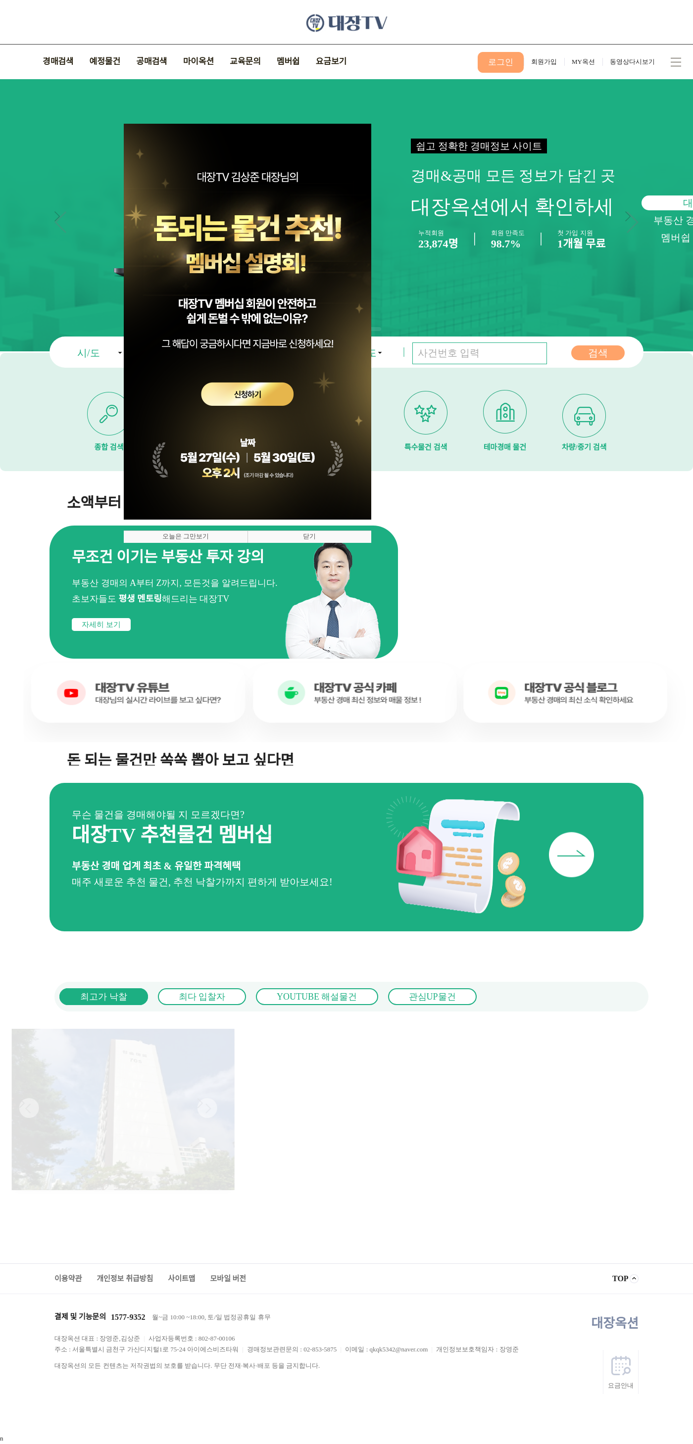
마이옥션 (198, 61)
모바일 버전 (228, 1279)
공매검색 (151, 61)
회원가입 (544, 61)
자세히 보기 (58, 624)
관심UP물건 (389, 997)
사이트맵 (676, 62)
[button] (632, 222)
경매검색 (58, 61)
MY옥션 (583, 61)
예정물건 (105, 61)
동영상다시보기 (632, 61)
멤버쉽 (288, 61)
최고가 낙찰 (61, 997)
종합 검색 (108, 410)
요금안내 (621, 1385)
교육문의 (245, 61)
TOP (620, 1278)
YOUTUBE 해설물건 (274, 997)
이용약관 (68, 1279)
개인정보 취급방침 (125, 1279)
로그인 (500, 62)
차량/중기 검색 (584, 410)
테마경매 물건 (504, 410)
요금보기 (331, 61)
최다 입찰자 (159, 997)
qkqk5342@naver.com (399, 1349)
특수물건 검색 (425, 410)
